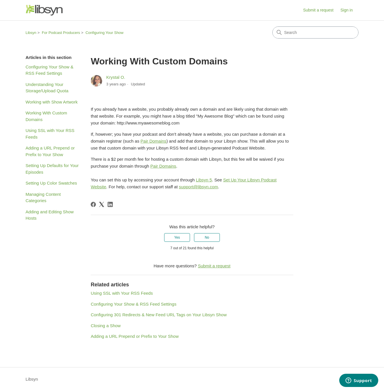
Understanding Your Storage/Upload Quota (47, 87)
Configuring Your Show (104, 32)
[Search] (315, 32)
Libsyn (31, 32)
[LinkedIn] (110, 204)
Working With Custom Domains (46, 116)
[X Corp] (101, 204)
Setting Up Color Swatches (51, 183)
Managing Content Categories (43, 197)
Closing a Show (106, 325)
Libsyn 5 (204, 179)
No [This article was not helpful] (207, 237)
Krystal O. (115, 77)
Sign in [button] (346, 10)
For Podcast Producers (61, 32)
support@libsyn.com (198, 186)
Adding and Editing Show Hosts (50, 215)
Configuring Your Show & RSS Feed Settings (49, 70)
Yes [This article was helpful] (177, 237)
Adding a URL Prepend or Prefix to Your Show (50, 151)
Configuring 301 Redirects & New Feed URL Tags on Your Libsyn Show (159, 314)
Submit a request (318, 10)
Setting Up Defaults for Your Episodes (52, 169)
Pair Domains (153, 141)
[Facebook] (93, 204)
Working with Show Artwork (51, 101)
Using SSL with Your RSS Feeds (50, 133)
